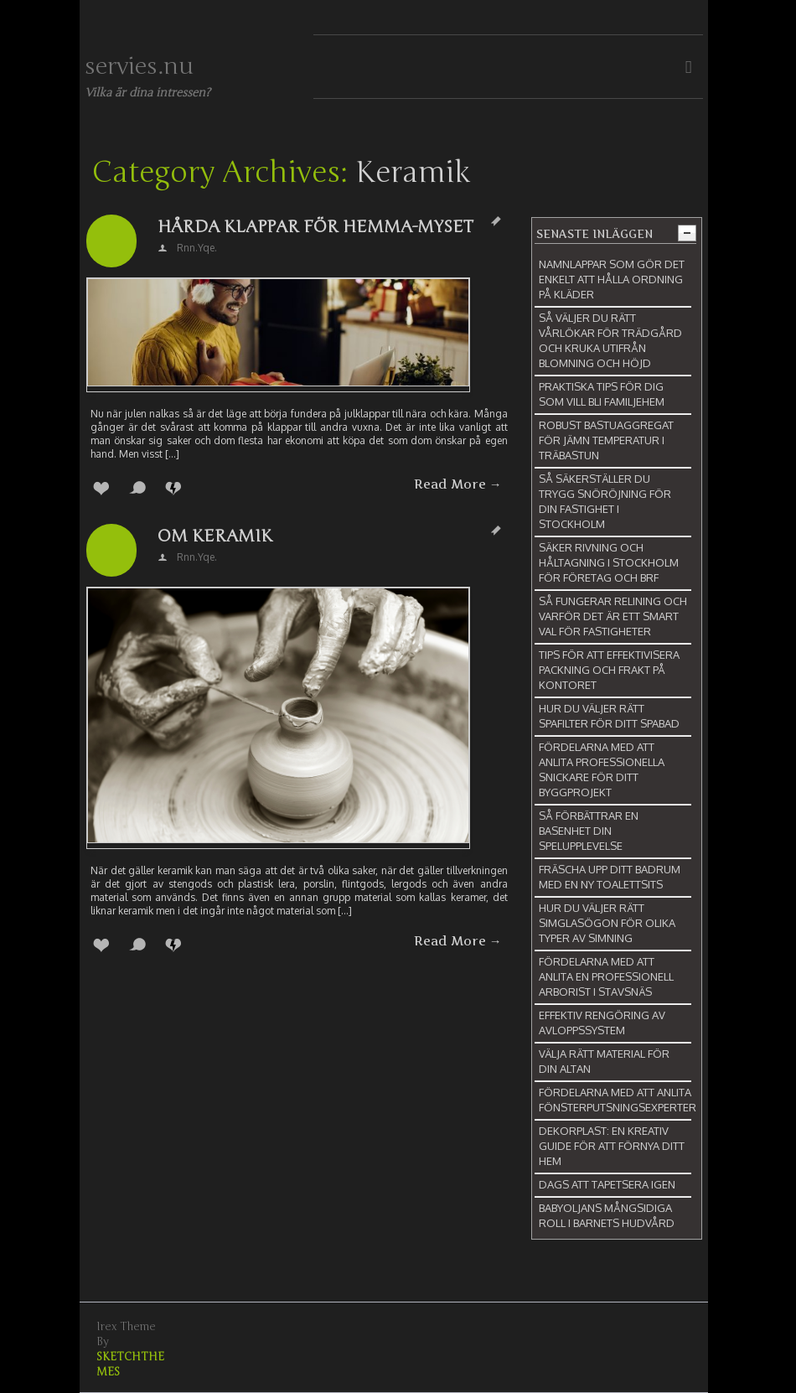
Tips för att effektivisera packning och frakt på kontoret (609, 669)
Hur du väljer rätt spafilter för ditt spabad (609, 716)
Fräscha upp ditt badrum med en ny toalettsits (609, 876)
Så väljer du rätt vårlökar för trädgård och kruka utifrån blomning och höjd (610, 340)
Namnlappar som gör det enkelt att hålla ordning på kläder (612, 279)
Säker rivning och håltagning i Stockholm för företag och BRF (609, 562)
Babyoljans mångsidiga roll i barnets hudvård (607, 1215)
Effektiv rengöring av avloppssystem (602, 1022)
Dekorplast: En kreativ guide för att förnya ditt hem (612, 1146)
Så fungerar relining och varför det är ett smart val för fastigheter (613, 616)
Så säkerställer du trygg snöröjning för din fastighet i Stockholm (605, 501)
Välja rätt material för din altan (604, 1061)
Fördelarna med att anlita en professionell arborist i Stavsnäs (606, 976)
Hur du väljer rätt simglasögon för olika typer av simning (607, 923)
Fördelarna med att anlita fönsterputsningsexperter (617, 1099)
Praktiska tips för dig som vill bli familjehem (601, 394)
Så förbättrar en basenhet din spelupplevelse (588, 830)
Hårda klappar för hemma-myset (315, 226)
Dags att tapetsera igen (607, 1184)
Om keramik (215, 536)
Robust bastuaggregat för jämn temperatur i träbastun (606, 440)
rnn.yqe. (197, 247)
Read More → (458, 484)
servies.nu (139, 66)
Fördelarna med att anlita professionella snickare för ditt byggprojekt (601, 769)
